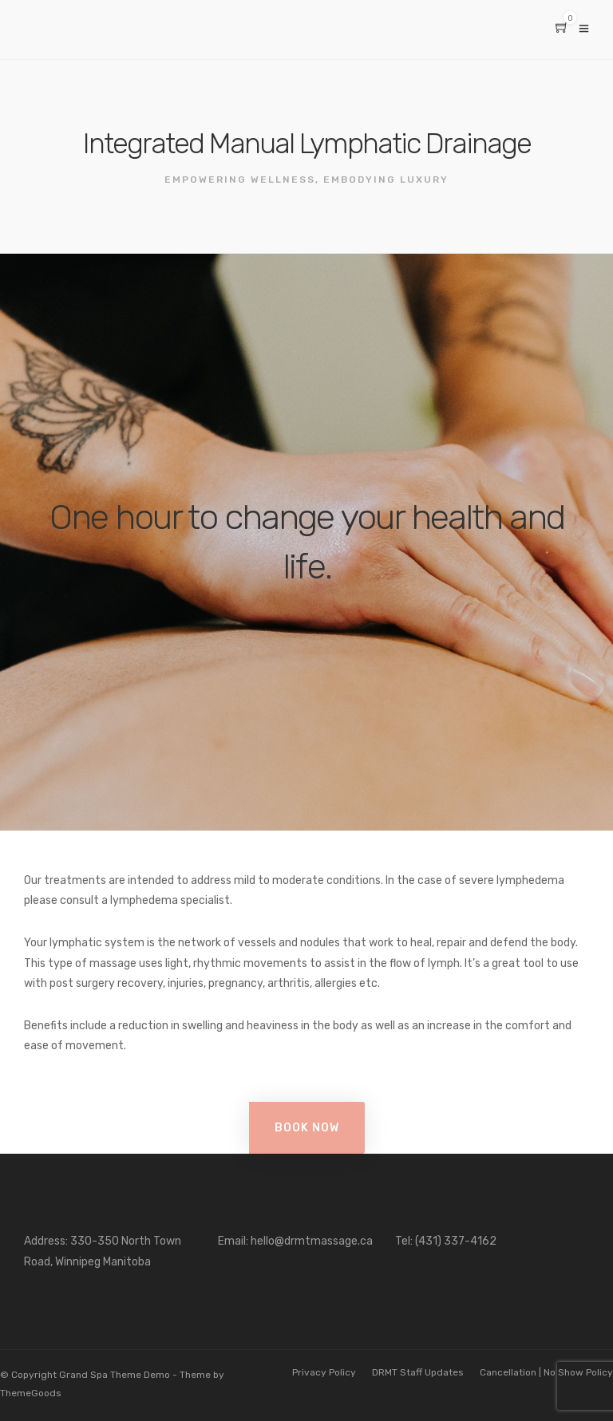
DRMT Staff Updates (418, 1372)
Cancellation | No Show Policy (546, 1372)
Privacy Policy (324, 1372)
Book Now (307, 1128)
